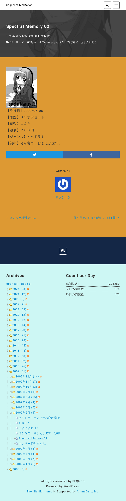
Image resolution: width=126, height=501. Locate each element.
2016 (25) (19, 335)
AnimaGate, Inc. (88, 491)
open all (12, 283)
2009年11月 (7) (26, 381)
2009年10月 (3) (26, 386)
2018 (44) (19, 325)
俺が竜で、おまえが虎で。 (83, 42)
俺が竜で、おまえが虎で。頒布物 (41, 433)
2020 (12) (19, 314)
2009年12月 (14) (27, 376)
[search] (107, 5)
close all (26, 283)
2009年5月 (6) (25, 412)
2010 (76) (19, 366)
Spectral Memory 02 (33, 438)
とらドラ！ (60, 42)
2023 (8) (19, 299)
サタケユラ (63, 197)
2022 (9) (19, 304)
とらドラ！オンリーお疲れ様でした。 (44, 417)
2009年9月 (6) (25, 392)
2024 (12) (19, 294)
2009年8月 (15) (26, 397)
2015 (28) (19, 340)
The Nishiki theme (39, 491)
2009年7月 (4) (25, 402)
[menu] (116, 5)
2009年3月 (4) (25, 453)
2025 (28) (19, 289)
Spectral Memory (41, 42)
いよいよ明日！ (29, 428)
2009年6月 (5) (25, 407)
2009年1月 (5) (25, 464)
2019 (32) (19, 320)
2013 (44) (19, 350)
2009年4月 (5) (25, 448)
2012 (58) (19, 356)
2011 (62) (19, 361)
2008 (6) (19, 469)
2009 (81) (19, 371)
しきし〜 (25, 423)
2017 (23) (19, 330)
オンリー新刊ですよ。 (33, 443)
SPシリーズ (17, 42)
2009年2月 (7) (25, 459)
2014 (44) (19, 345)
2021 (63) (19, 309)
